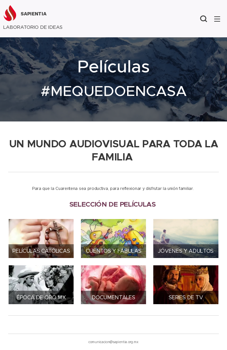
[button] (203, 18)
